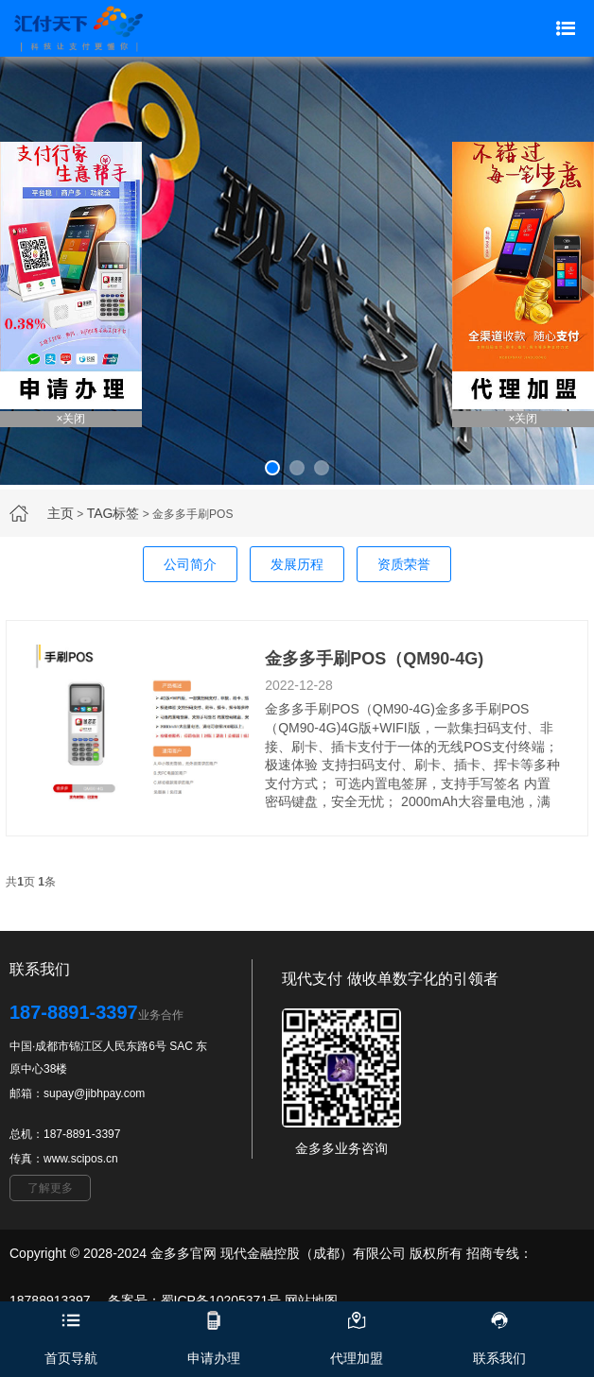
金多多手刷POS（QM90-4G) (374, 658)
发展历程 (297, 564)
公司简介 (190, 564)
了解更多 (50, 1188)
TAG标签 (113, 513)
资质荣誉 (403, 564)
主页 (60, 513)
